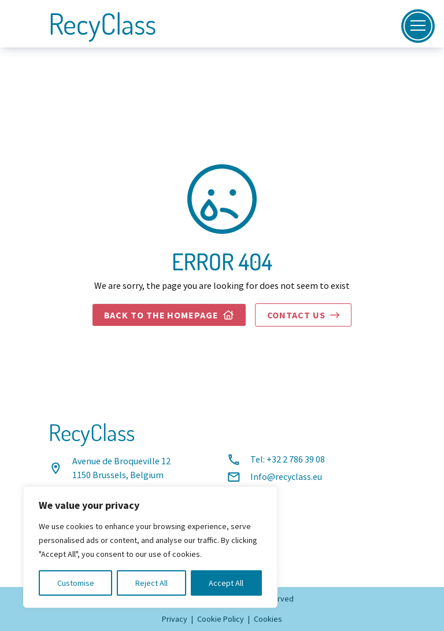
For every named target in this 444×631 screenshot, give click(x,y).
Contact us (303, 315)
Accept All (226, 583)
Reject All (151, 583)
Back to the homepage (169, 315)
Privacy (174, 619)
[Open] (418, 26)
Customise (75, 583)
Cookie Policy (220, 619)
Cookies (268, 619)
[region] (150, 547)
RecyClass (102, 23)
